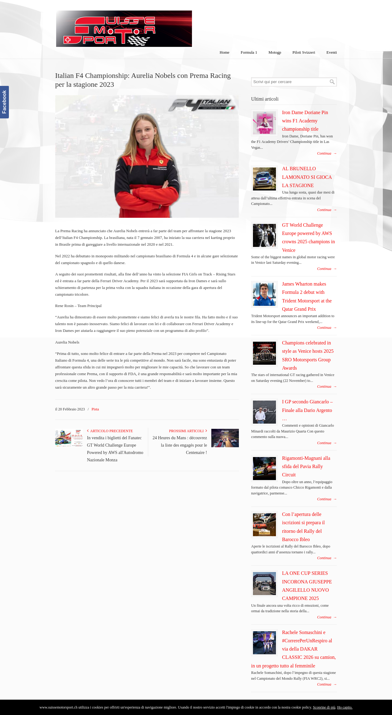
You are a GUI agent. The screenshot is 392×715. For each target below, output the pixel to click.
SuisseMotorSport (149, 25)
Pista (95, 409)
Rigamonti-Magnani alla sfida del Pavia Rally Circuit (306, 467)
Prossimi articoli (188, 431)
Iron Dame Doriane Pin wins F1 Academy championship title (305, 121)
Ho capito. (344, 707)
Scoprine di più (324, 707)
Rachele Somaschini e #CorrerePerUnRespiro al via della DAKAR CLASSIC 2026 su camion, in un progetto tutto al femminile (293, 649)
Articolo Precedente (110, 431)
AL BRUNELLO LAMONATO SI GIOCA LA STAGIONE (307, 177)
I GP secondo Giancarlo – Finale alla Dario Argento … (307, 410)
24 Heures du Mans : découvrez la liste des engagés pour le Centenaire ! (180, 445)
